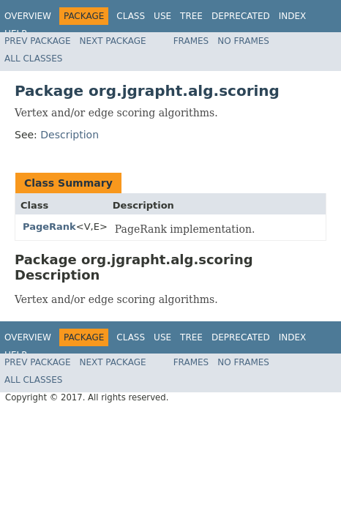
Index (293, 16)
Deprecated (240, 16)
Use (162, 16)
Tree (191, 16)
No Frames (243, 41)
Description (69, 135)
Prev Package (37, 41)
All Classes (33, 58)
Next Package (113, 41)
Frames (191, 41)
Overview (27, 16)
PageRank (49, 226)
